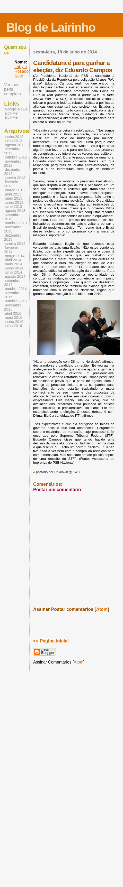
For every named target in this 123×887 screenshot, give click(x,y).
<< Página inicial (51, 640)
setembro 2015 (12, 295)
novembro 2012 (12, 163)
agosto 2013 (15, 211)
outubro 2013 (16, 223)
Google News (16, 109)
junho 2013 (14, 202)
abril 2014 (13, 260)
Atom (102, 609)
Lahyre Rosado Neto (21, 71)
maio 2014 (13, 264)
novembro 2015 (12, 307)
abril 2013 (13, 194)
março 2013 (14, 190)
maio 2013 (13, 198)
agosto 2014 (15, 276)
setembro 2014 (12, 282)
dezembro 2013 (12, 237)
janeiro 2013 (15, 178)
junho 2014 (14, 268)
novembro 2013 (12, 229)
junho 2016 (14, 322)
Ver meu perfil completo (12, 89)
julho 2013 (13, 206)
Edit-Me (11, 113)
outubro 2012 (16, 157)
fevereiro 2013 (11, 184)
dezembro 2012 (12, 171)
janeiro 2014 (15, 243)
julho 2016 (13, 326)
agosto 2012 (15, 145)
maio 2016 (13, 317)
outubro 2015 (16, 301)
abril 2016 (13, 313)
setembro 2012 (12, 151)
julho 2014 (13, 272)
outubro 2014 (16, 289)
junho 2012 (14, 137)
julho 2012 (13, 141)
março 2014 (14, 256)
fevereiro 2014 (11, 250)
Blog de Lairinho (50, 27)
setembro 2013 (12, 217)
